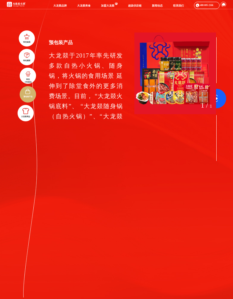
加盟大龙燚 (109, 5)
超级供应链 (135, 5)
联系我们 (178, 5)
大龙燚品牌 (60, 5)
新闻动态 (157, 5)
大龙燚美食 (84, 5)
